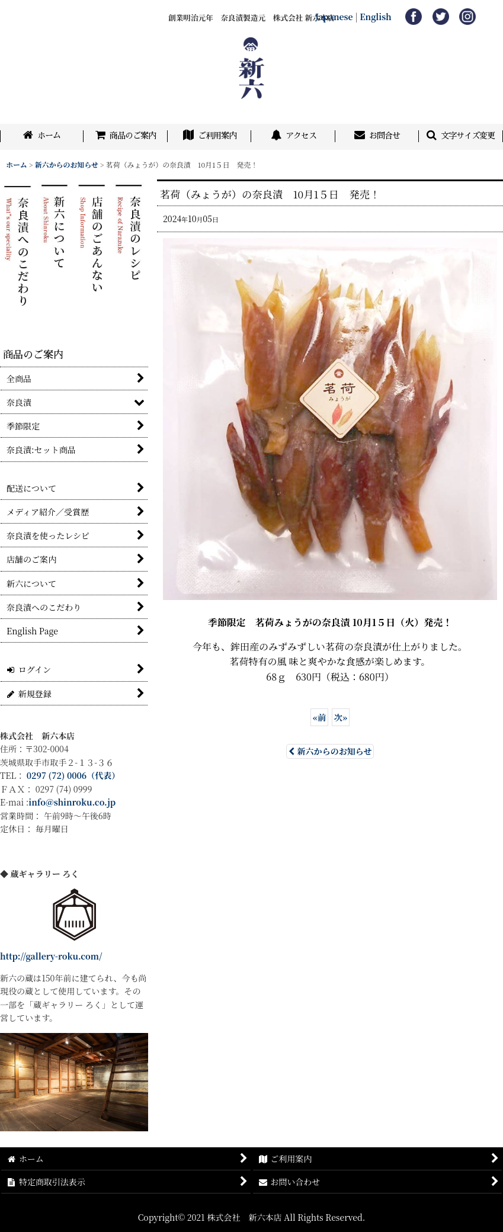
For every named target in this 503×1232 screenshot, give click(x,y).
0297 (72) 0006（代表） (73, 775)
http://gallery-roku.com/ (51, 956)
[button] (460, 137)
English (376, 17)
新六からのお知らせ (330, 751)
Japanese (334, 17)
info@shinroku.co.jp (72, 802)
